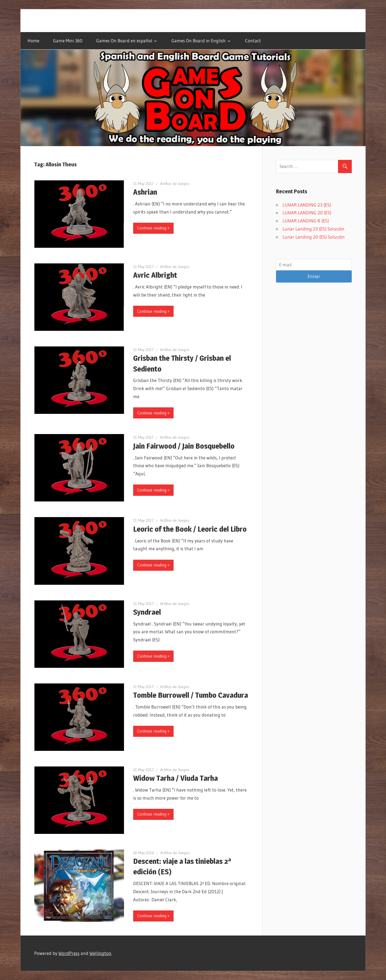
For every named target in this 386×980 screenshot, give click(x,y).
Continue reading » (153, 228)
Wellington (100, 953)
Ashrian (145, 192)
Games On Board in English (198, 40)
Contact (253, 40)
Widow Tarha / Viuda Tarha (175, 778)
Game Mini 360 (67, 40)
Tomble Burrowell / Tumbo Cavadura (190, 695)
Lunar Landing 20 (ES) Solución (313, 237)
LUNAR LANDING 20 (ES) (306, 212)
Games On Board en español (124, 40)
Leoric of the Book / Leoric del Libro (190, 529)
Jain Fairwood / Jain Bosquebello (184, 446)
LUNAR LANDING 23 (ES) (306, 205)
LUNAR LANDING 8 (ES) (305, 220)
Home (33, 40)
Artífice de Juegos (174, 183)
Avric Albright (155, 275)
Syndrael (147, 612)
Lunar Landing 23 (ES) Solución (313, 229)
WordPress (69, 953)
